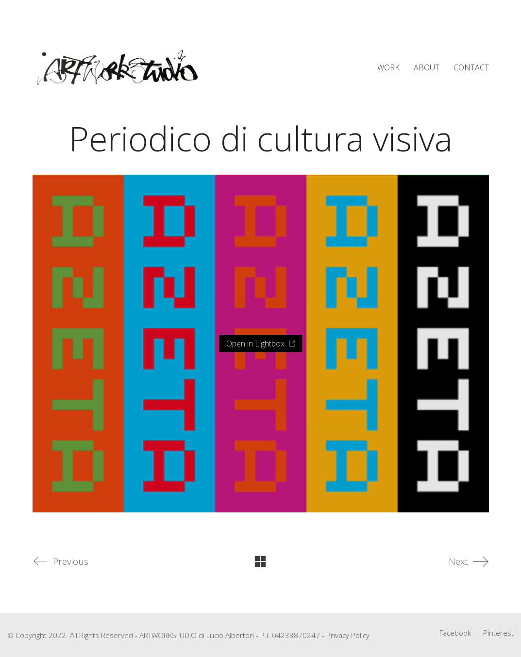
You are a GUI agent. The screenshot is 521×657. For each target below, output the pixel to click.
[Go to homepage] (117, 68)
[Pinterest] (498, 633)
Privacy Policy (348, 635)
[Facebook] (455, 633)
